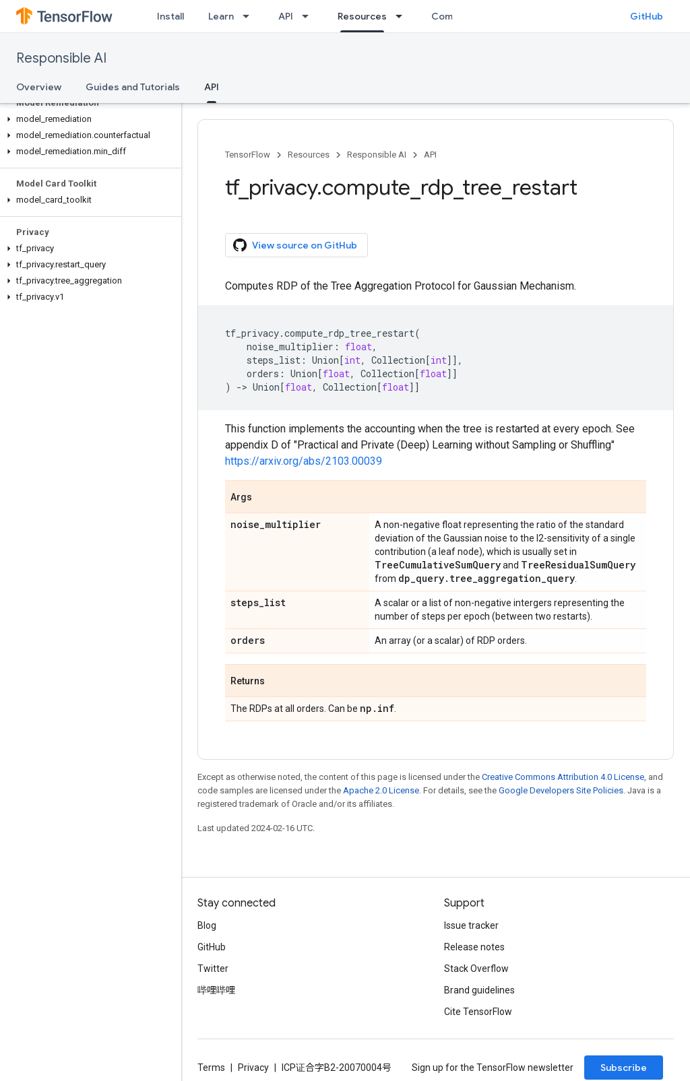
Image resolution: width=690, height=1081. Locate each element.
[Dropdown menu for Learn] (250, 16)
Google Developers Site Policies (561, 790)
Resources (309, 155)
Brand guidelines (479, 990)
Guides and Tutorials (133, 87)
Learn (221, 16)
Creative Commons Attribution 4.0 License (563, 777)
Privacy (253, 1067)
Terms (211, 1067)
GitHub (646, 16)
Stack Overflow (476, 968)
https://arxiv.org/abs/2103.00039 (303, 461)
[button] (88, 119)
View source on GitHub (295, 245)
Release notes (474, 947)
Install (170, 16)
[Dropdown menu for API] (309, 16)
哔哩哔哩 (216, 990)
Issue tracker (471, 925)
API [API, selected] (211, 87)
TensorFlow (247, 155)
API (285, 16)
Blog (206, 925)
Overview (38, 87)
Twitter (212, 968)
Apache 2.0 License (381, 790)
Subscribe (623, 1067)
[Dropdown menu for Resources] (403, 16)
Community (457, 16)
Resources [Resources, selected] (362, 16)
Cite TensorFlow (478, 1011)
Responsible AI (61, 58)
